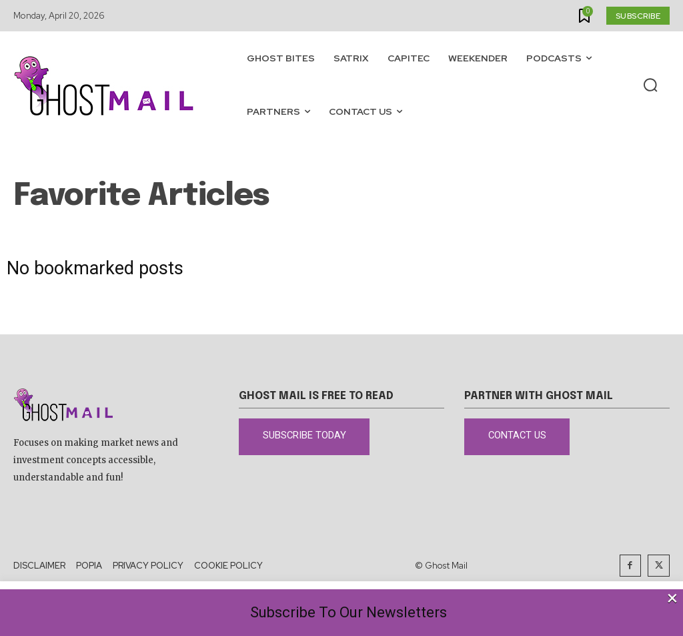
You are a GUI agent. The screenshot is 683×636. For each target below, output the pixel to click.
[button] (650, 85)
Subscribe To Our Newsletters (348, 612)
